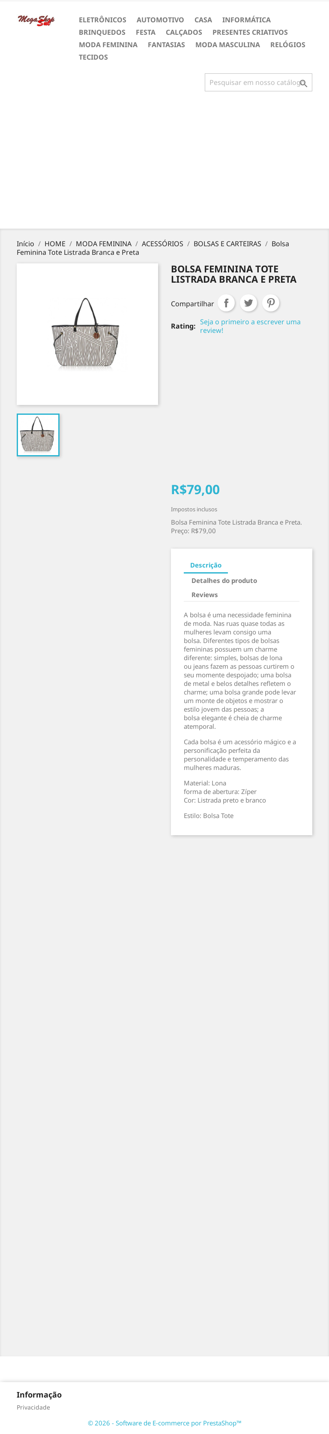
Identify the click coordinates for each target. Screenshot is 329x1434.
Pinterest (270, 302)
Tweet (248, 302)
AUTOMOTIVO (160, 19)
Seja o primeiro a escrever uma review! (250, 326)
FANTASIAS (166, 44)
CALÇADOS (184, 32)
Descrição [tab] (205, 565)
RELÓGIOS (287, 44)
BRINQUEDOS (102, 32)
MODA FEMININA (108, 44)
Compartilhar (226, 302)
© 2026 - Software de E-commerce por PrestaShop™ (165, 1423)
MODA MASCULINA (227, 44)
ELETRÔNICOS (102, 19)
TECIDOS (93, 57)
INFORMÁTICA (246, 19)
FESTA (146, 32)
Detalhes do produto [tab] (224, 580)
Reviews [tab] (204, 594)
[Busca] (258, 82)
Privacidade (33, 1407)
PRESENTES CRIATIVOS (250, 32)
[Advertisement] (166, 163)
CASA (203, 19)
